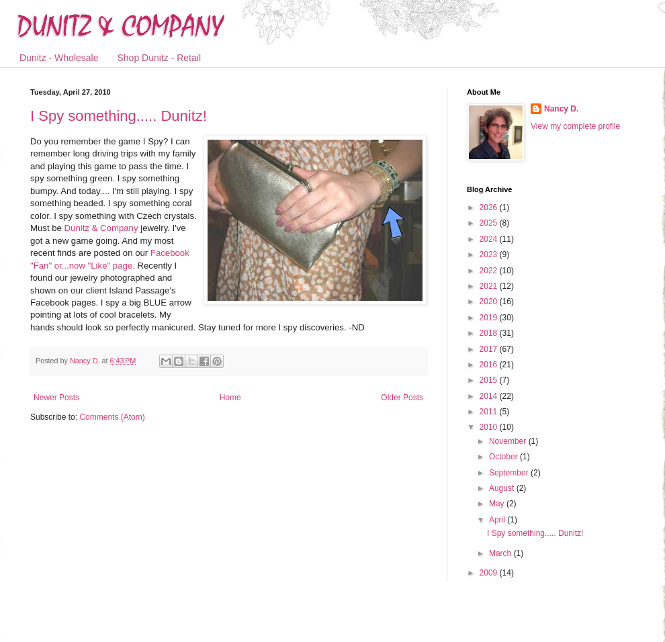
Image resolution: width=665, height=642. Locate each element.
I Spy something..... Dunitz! (118, 115)
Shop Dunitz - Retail (160, 57)
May (497, 503)
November (509, 441)
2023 (490, 254)
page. (124, 266)
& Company (101, 228)
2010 (490, 427)
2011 (490, 411)
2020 (490, 301)
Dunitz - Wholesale (59, 57)
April (498, 519)
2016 (490, 364)
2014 (490, 396)
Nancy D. (561, 108)
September (510, 472)
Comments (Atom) (111, 417)
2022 (490, 270)
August (503, 488)
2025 (490, 223)
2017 (490, 349)
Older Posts (402, 397)
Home (230, 397)
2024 (490, 239)
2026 (490, 207)
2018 (490, 333)
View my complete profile (575, 126)
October (504, 456)
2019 (490, 317)
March (501, 553)
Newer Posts (56, 397)
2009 (490, 573)
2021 (490, 286)
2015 (490, 380)
